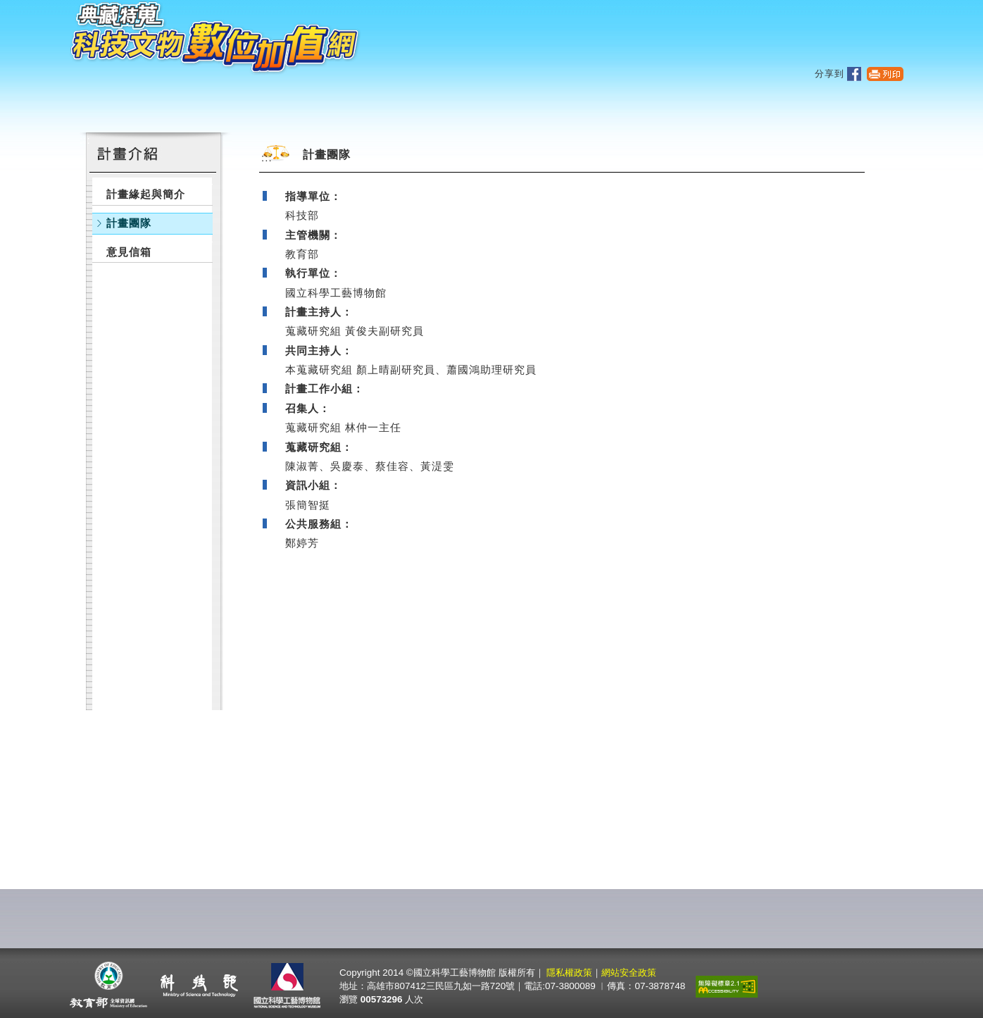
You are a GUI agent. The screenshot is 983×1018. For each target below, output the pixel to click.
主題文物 (249, 105)
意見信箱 (128, 252)
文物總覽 (373, 105)
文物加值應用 (497, 105)
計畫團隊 (128, 223)
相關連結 (736, 105)
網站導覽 (802, 32)
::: (714, 7)
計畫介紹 (621, 105)
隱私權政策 (569, 972)
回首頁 (862, 32)
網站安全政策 (628, 972)
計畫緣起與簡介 (145, 194)
